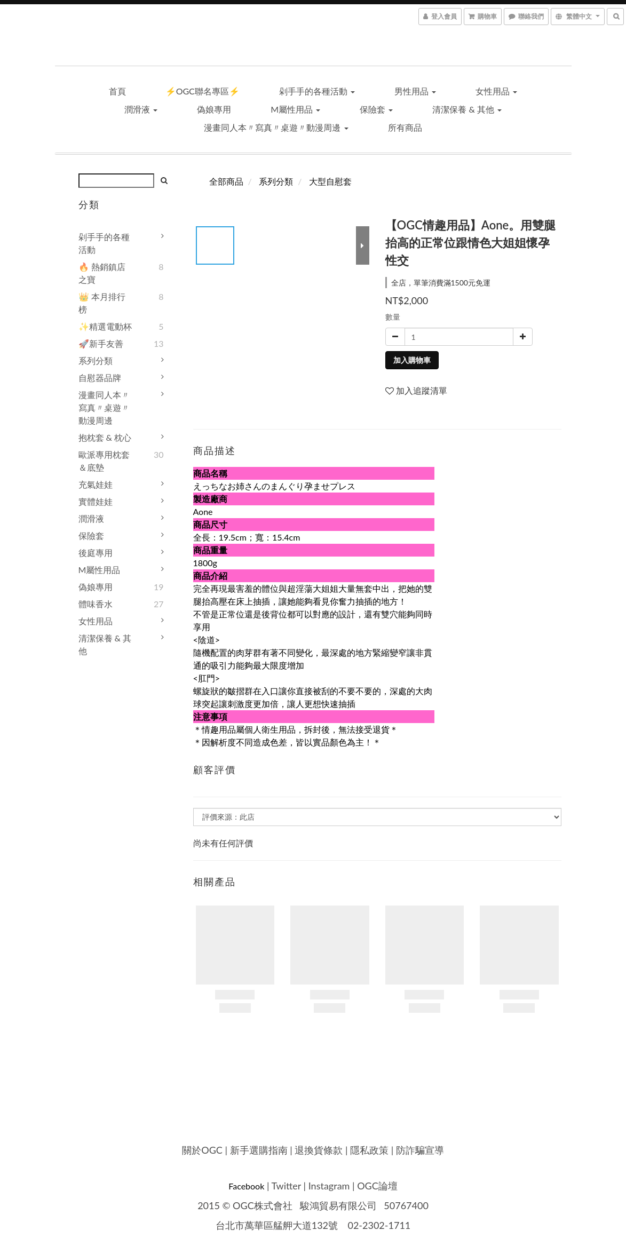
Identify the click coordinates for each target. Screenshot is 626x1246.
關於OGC (202, 1150)
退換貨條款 (319, 1150)
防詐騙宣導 (420, 1150)
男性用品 (415, 91)
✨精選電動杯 (105, 326)
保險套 (376, 109)
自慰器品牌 (99, 377)
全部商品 (226, 181)
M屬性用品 (295, 109)
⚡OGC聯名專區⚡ (202, 91)
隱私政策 (369, 1150)
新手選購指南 (259, 1150)
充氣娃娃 (95, 484)
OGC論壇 (377, 1186)
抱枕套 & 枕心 (105, 437)
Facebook (246, 1186)
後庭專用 (95, 552)
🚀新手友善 (100, 343)
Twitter (286, 1186)
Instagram (329, 1186)
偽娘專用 (214, 109)
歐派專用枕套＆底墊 (104, 460)
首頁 (117, 91)
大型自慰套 (330, 181)
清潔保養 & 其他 (467, 109)
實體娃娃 (95, 501)
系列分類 (95, 360)
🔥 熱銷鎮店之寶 (101, 272)
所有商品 (405, 127)
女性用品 (496, 91)
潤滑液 (140, 109)
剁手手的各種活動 (317, 91)
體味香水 (95, 604)
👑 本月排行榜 (101, 302)
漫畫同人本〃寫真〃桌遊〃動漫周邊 (276, 127)
